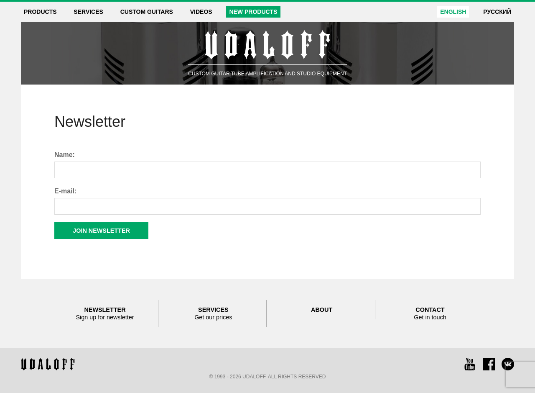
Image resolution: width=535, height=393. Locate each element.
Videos (201, 11)
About (321, 309)
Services (88, 11)
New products (253, 11)
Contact (430, 313)
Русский (497, 11)
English (453, 11)
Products (40, 11)
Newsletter (105, 313)
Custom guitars (146, 11)
